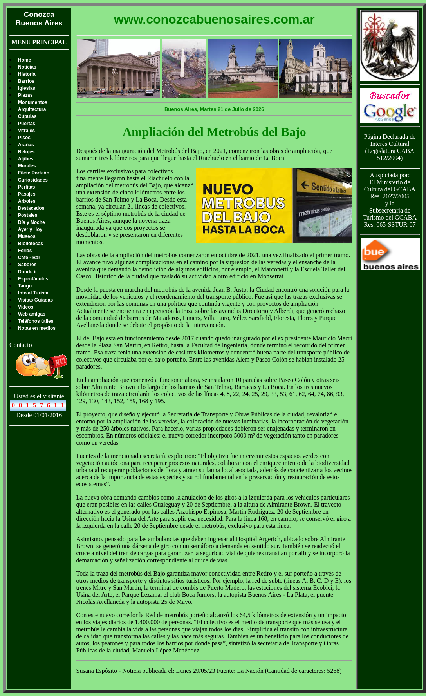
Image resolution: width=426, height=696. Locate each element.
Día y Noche (31, 222)
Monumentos (32, 102)
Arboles (27, 201)
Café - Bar (29, 257)
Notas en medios (37, 328)
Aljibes (25, 159)
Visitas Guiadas (35, 300)
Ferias (25, 250)
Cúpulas (27, 116)
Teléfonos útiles (35, 321)
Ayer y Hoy (30, 229)
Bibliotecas (30, 243)
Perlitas (26, 187)
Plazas (25, 95)
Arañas (26, 144)
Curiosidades (33, 180)
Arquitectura (32, 109)
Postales (27, 215)
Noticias (27, 67)
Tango (25, 286)
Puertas (26, 123)
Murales (27, 166)
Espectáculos (33, 279)
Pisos (24, 137)
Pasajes (27, 194)
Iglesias (26, 88)
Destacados (31, 208)
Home (24, 60)
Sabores (27, 264)
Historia (27, 74)
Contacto (20, 345)
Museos (27, 236)
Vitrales (26, 130)
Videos (25, 307)
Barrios (26, 81)
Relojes (26, 151)
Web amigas (31, 314)
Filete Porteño (33, 173)
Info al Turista (33, 293)
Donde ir (27, 271)
